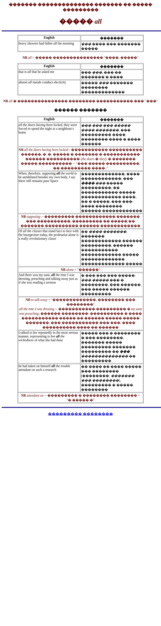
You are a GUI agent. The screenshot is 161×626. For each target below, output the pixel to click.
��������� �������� (80, 414)
